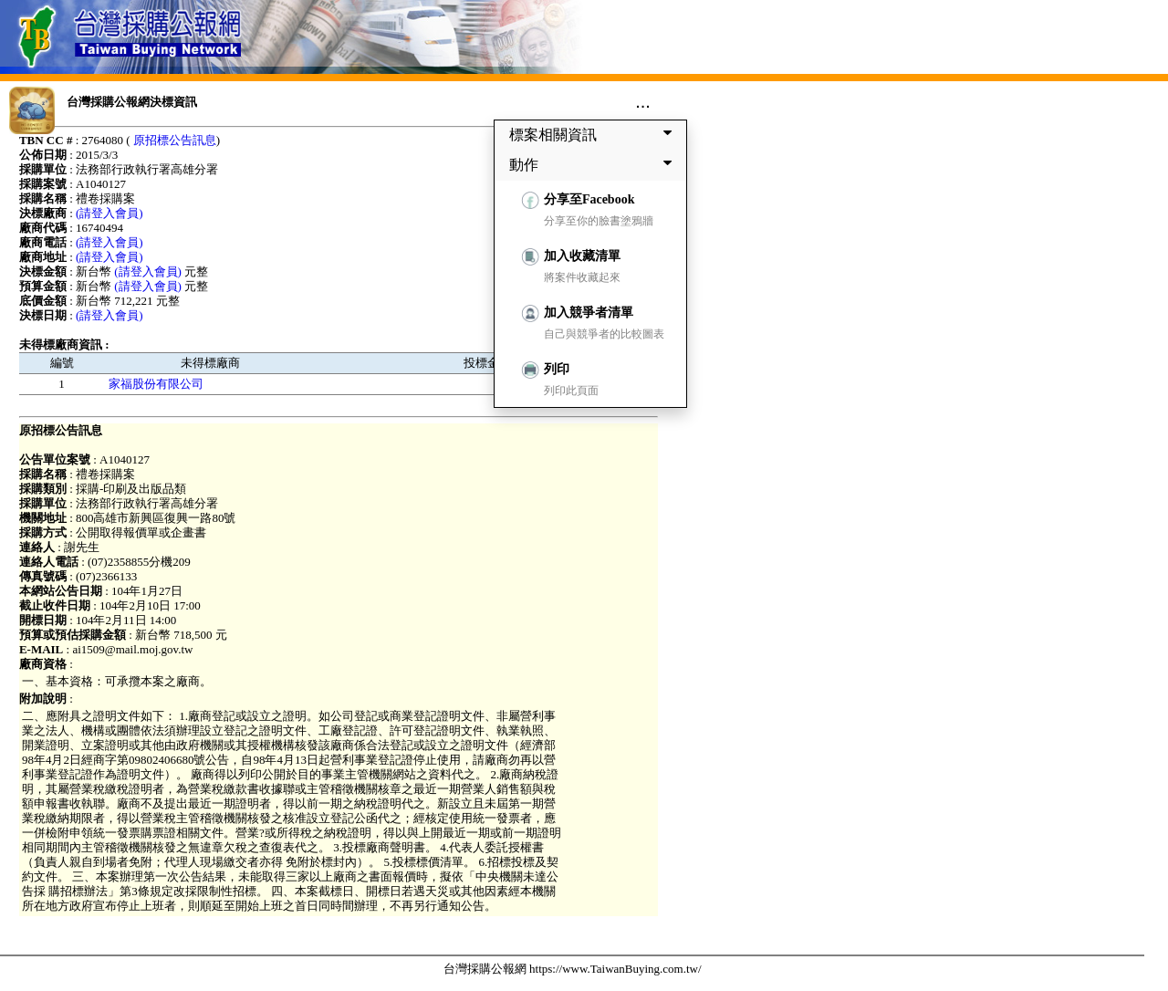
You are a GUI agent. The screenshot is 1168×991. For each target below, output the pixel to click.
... (643, 101)
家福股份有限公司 (156, 384)
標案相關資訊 (594, 134)
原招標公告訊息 (174, 140)
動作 (594, 164)
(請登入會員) (109, 213)
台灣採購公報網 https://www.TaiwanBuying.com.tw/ (572, 968)
